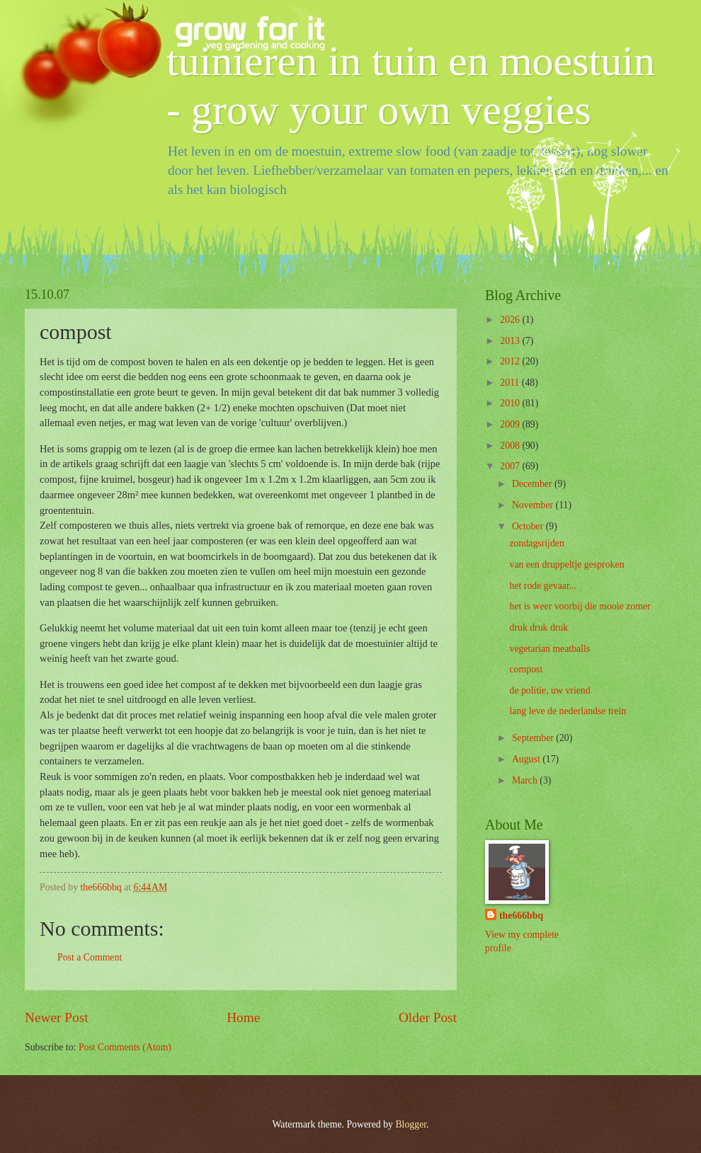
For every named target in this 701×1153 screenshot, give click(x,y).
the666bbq (521, 915)
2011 (511, 382)
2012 (511, 361)
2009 (511, 424)
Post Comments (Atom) (125, 1047)
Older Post (428, 1017)
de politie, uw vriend (549, 690)
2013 (511, 340)
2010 (511, 403)
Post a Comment (89, 957)
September (534, 738)
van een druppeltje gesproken (566, 564)
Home (243, 1017)
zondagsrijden (536, 543)
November (534, 505)
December (533, 483)
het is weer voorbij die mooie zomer (579, 606)
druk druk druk (538, 627)
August (527, 759)
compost (525, 669)
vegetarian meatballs (549, 648)
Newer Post (57, 1017)
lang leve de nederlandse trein (567, 711)
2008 (511, 445)
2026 (511, 319)
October (529, 526)
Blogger (410, 1124)
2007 (511, 466)
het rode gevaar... (542, 585)
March (526, 780)
